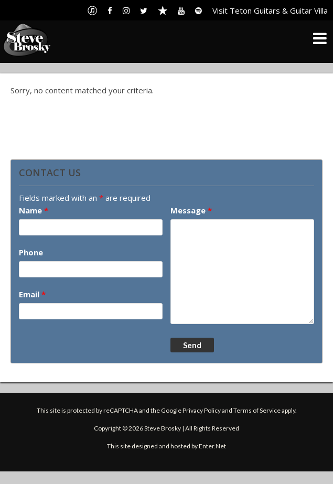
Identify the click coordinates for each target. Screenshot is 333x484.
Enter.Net (212, 446)
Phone (31, 252)
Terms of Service (257, 410)
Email (32, 294)
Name (33, 210)
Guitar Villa (309, 10)
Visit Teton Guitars (246, 10)
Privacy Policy (201, 410)
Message (191, 210)
